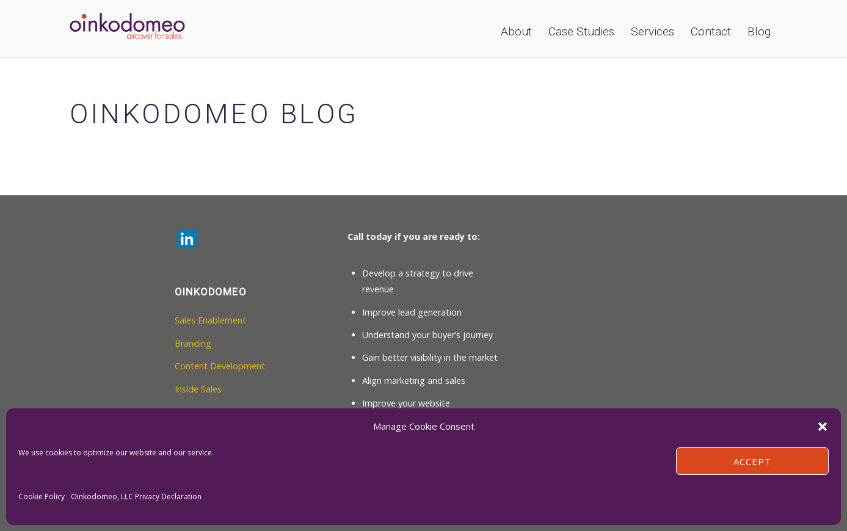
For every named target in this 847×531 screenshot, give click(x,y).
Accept (752, 461)
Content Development (220, 366)
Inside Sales (198, 389)
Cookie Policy (41, 496)
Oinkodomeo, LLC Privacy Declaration (136, 496)
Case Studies (581, 31)
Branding (193, 343)
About (516, 31)
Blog (759, 31)
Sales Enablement (210, 320)
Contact (711, 31)
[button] (822, 427)
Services (652, 31)
